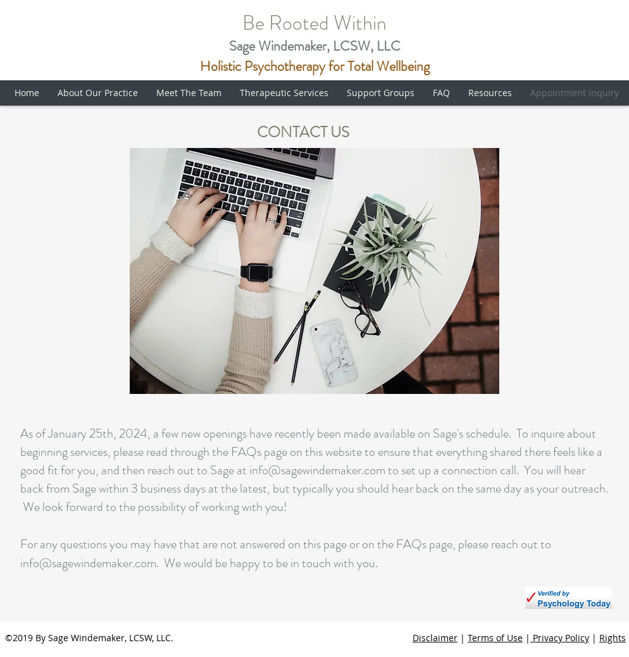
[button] (100, 92)
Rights (612, 638)
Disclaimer (435, 638)
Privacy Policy (559, 638)
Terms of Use (495, 638)
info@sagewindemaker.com (317, 470)
